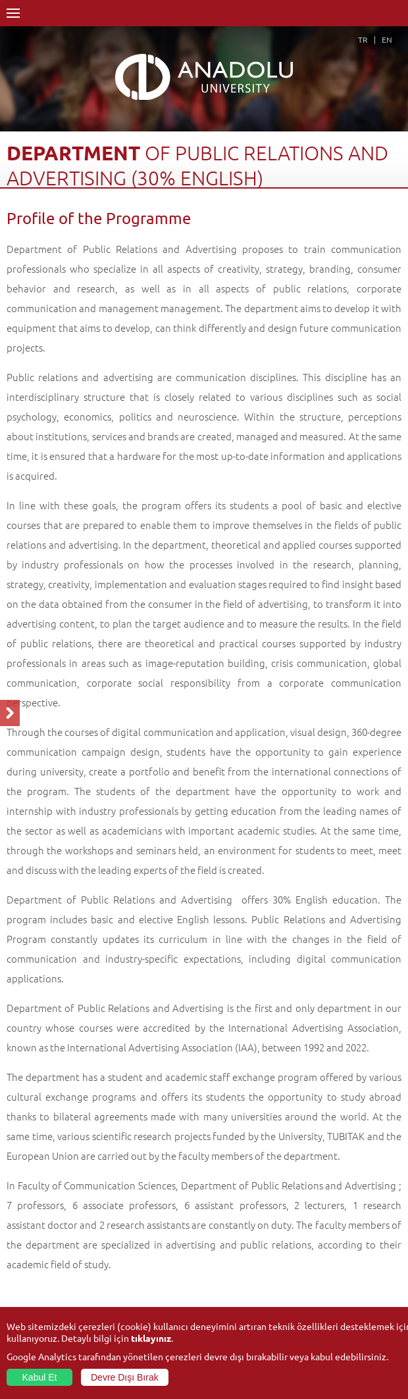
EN (387, 39)
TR (363, 39)
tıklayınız (151, 1338)
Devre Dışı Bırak (125, 1377)
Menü (13, 13)
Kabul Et (39, 1377)
